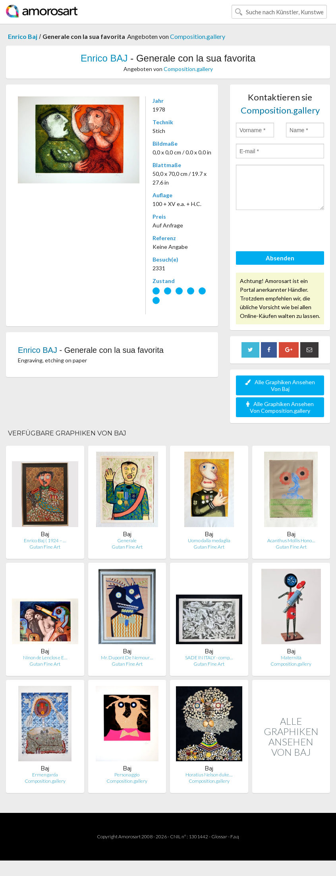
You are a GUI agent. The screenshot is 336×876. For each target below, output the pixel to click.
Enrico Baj (22, 36)
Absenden (280, 258)
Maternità (291, 657)
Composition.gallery (197, 36)
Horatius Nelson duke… (208, 775)
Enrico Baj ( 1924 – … (45, 540)
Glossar (219, 836)
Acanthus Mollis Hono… (291, 540)
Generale (127, 540)
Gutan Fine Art (44, 547)
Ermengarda (45, 775)
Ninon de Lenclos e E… (45, 657)
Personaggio (126, 775)
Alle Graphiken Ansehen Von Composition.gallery (280, 407)
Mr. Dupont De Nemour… (127, 657)
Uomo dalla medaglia (209, 540)
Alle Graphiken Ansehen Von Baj (280, 385)
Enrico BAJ (104, 58)
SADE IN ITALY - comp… (209, 657)
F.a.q (234, 836)
